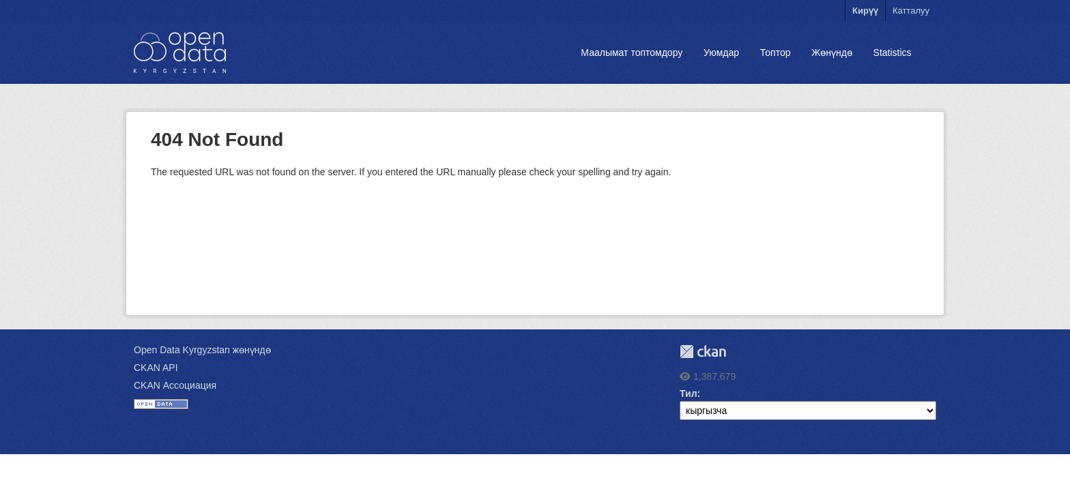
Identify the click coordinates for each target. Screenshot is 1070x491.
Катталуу (911, 10)
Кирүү (865, 10)
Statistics (892, 52)
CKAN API (156, 367)
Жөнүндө (831, 52)
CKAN (703, 351)
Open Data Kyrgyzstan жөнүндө (202, 349)
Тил (688, 393)
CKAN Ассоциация (175, 385)
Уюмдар (721, 52)
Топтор (775, 52)
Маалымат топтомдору (631, 52)
